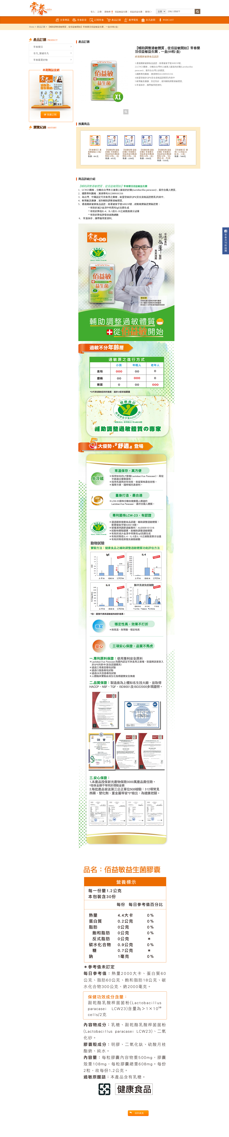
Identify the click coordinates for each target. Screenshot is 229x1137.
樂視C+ (148, 12)
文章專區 (62, 20)
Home (31, 27)
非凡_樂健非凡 (52, 53)
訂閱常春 (97, 20)
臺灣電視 (131, 20)
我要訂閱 (50, 114)
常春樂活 (52, 46)
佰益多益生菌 (136, 12)
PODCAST (166, 20)
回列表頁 (137, 1113)
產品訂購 (114, 20)
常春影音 (79, 20)
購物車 (109, 11)
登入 (93, 12)
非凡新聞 (148, 20)
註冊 (100, 12)
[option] (104, 80)
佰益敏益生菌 (121, 12)
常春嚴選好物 (52, 59)
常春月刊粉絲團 (225, 241)
